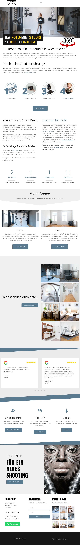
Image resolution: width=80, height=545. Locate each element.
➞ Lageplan (15, 150)
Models (67, 417)
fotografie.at (22, 539)
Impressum (65, 539)
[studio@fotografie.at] (5, 519)
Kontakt (58, 539)
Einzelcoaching (13, 417)
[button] (35, 390)
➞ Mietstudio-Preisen (49, 131)
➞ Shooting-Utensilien (66, 140)
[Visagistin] (40, 411)
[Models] (67, 411)
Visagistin (40, 417)
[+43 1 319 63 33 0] (5, 516)
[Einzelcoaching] (13, 411)
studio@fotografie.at (13, 519)
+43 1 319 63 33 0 (12, 516)
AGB (53, 539)
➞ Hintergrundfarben (59, 147)
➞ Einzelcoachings (29, 72)
